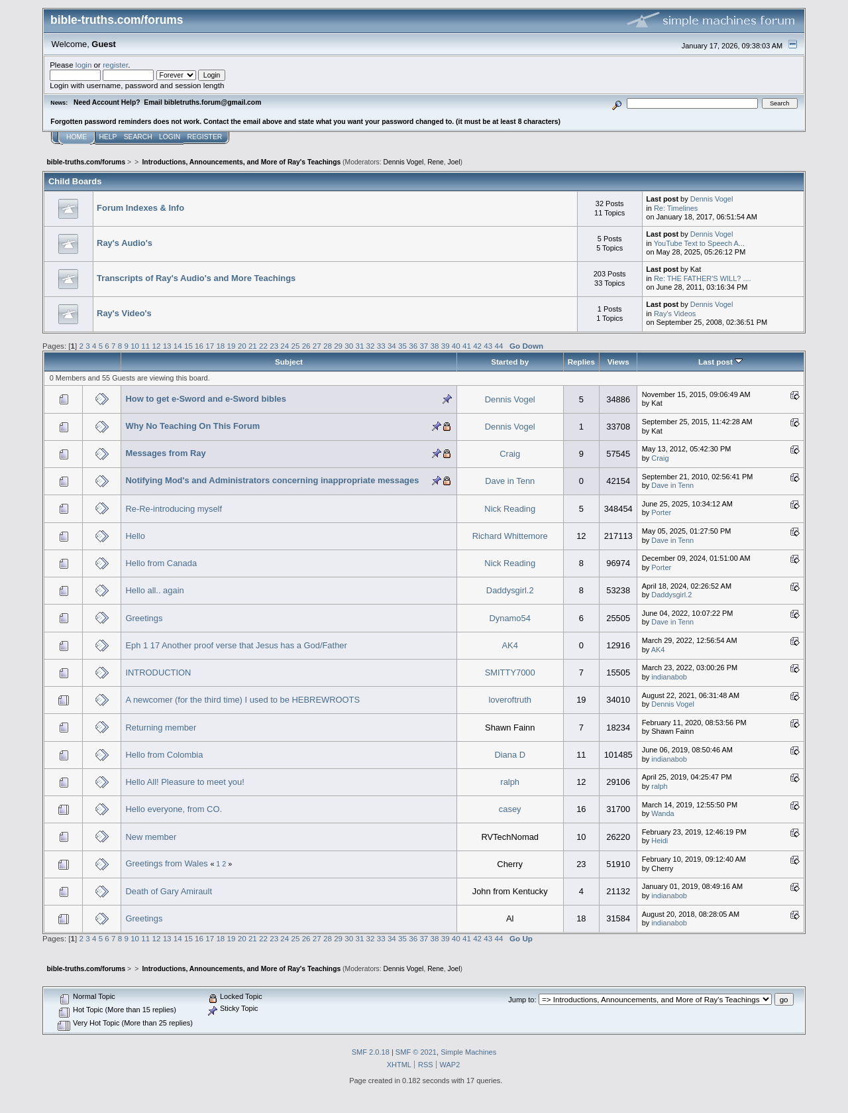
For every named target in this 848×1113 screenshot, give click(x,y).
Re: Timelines (676, 208)
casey (510, 809)
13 (167, 345)
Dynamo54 (509, 618)
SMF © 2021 (416, 1052)
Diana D (509, 755)
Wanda (662, 813)
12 (156, 345)
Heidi (659, 841)
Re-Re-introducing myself (173, 509)
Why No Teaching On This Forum (192, 426)
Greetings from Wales (166, 863)
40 (456, 345)
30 (348, 345)
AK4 (510, 645)
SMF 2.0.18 (371, 1052)
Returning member (160, 727)
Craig (510, 454)
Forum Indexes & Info (140, 208)
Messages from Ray (165, 453)
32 (370, 345)
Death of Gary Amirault (168, 891)
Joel (454, 162)
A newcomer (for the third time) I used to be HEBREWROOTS (242, 700)
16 (199, 345)
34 (392, 345)
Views (618, 361)
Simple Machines (468, 1052)
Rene (435, 162)
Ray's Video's (124, 313)
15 (188, 345)
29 (338, 345)
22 (263, 345)
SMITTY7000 (510, 672)
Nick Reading (509, 509)
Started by (510, 361)
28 (327, 345)
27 (317, 345)
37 (423, 345)
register (115, 64)
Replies (581, 361)
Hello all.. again (154, 590)
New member (150, 837)
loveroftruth (509, 700)
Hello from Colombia (164, 755)
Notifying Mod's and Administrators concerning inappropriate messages (272, 480)
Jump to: (522, 1000)
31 (359, 345)
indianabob (669, 677)
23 (274, 345)
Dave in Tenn (510, 481)
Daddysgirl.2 (510, 590)
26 (306, 345)
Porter (661, 512)
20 (242, 345)
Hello (134, 536)
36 (413, 345)
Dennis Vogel (404, 162)
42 (477, 345)
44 (498, 345)
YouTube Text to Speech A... (699, 243)
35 (402, 345)
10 (135, 345)
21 (252, 345)
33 (381, 345)
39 (445, 345)
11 (145, 345)
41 (466, 345)
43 (488, 345)
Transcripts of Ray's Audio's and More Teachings (196, 278)
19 (231, 345)
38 (435, 345)
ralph (509, 782)
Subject (289, 361)
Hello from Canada (161, 563)
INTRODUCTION (158, 672)
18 (220, 345)
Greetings (143, 618)
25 (296, 345)
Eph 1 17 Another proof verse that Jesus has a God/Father (235, 645)
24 (284, 345)
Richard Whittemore (510, 536)
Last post (720, 361)
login (84, 64)
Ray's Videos (675, 314)
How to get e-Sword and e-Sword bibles (205, 399)
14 (178, 345)
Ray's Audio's (124, 243)
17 (209, 345)
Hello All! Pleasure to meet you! (184, 782)
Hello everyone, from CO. (173, 809)
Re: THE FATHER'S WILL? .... (702, 278)
